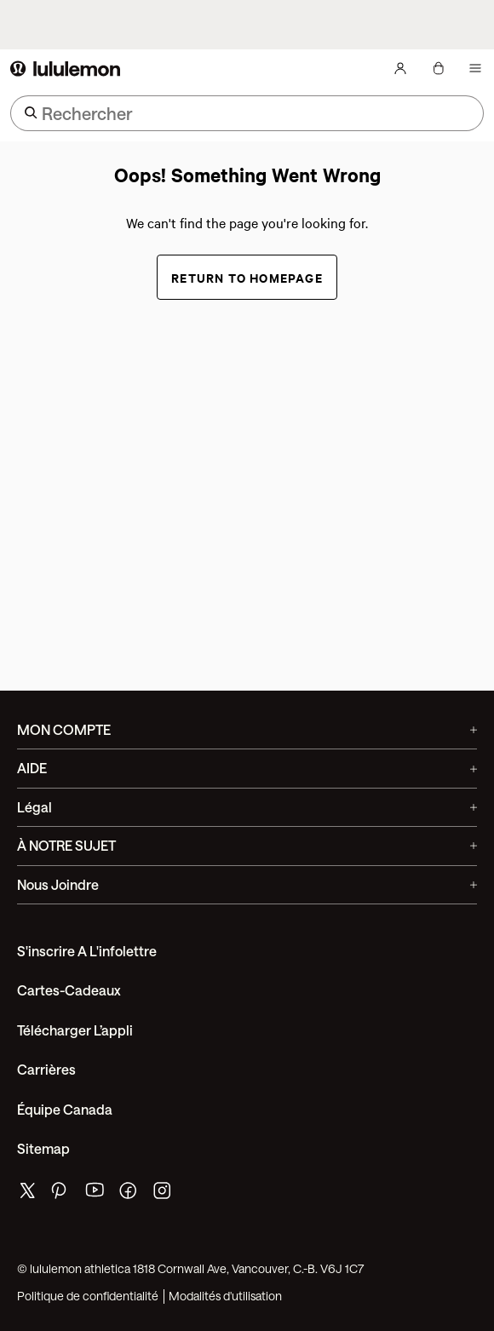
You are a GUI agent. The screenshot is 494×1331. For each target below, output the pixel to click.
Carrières (46, 1069)
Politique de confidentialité (87, 1296)
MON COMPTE (247, 729)
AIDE (247, 768)
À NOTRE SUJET (247, 845)
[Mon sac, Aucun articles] (438, 68)
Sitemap (43, 1148)
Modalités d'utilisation (225, 1296)
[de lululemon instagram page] (163, 1194)
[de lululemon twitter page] (27, 1192)
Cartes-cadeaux (69, 990)
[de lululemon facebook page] (129, 1194)
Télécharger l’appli (75, 1030)
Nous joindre (247, 884)
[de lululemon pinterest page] (61, 1194)
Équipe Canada (64, 1109)
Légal (247, 807)
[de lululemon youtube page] (95, 1194)
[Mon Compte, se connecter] (400, 68)
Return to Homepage (247, 277)
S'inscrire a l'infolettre (87, 951)
